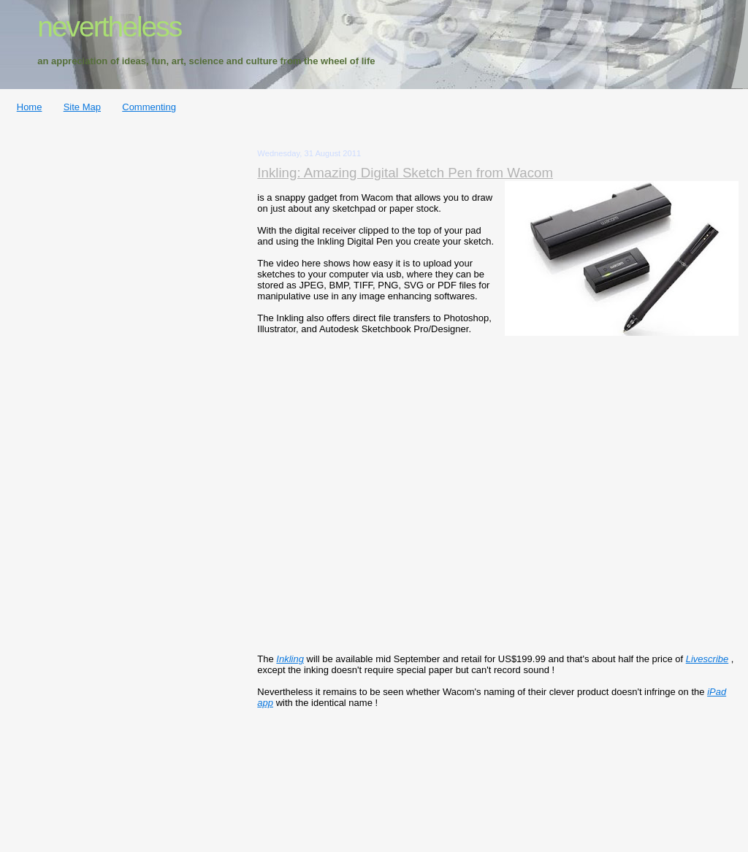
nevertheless (109, 26)
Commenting (149, 106)
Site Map (82, 106)
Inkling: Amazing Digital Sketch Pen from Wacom (405, 172)
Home (29, 106)
